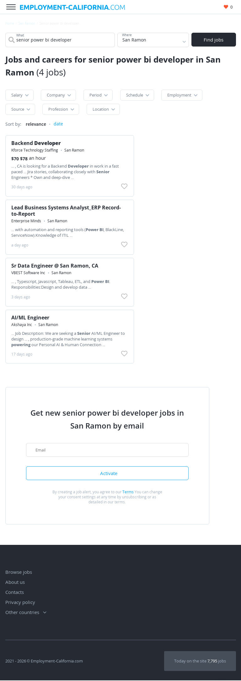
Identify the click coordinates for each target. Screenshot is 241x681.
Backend (36, 143)
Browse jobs (18, 572)
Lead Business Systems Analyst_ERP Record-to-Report (66, 211)
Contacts (14, 593)
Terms (128, 492)
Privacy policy (20, 603)
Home (9, 23)
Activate (108, 474)
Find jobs (213, 39)
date (58, 124)
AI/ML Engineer (31, 317)
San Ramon (27, 23)
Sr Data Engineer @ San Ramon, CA (55, 266)
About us (15, 582)
